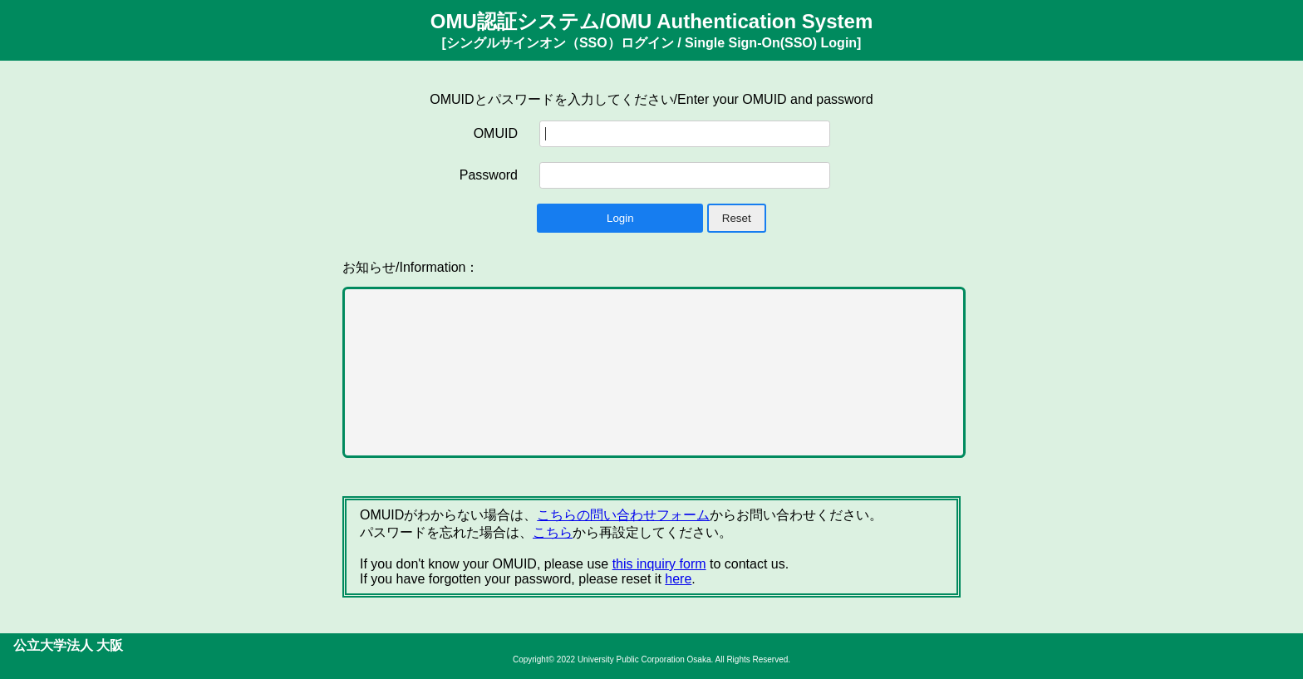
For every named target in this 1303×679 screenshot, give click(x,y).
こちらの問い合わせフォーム (623, 515)
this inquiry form (659, 564)
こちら (553, 532)
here (678, 579)
